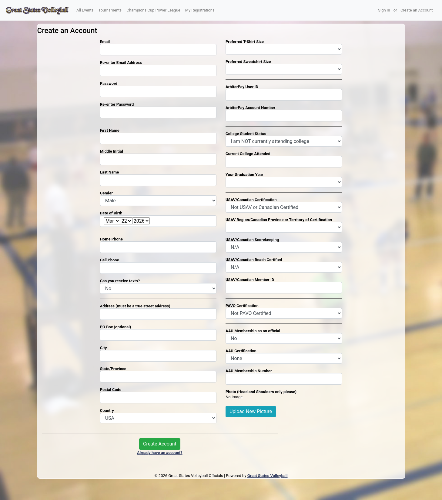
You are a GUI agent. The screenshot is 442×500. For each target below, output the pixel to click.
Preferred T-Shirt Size (245, 41)
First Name (109, 130)
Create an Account (416, 10)
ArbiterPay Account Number (250, 107)
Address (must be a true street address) (135, 306)
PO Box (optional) (115, 327)
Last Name (109, 172)
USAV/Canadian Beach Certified (254, 259)
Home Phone (111, 239)
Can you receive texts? (120, 281)
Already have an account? (159, 452)
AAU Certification (241, 351)
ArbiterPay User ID (242, 86)
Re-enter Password (117, 104)
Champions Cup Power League (153, 10)
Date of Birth (111, 213)
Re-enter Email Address (121, 62)
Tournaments (110, 10)
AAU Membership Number (249, 371)
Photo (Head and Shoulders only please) (261, 391)
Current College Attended (248, 153)
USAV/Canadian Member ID (250, 279)
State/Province (113, 368)
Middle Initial (111, 151)
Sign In (384, 10)
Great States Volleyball (267, 475)
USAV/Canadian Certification (251, 199)
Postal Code (111, 389)
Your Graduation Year (244, 174)
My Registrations (200, 10)
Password (108, 83)
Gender (106, 193)
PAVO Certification (242, 305)
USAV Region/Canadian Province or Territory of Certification (279, 219)
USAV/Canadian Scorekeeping (252, 239)
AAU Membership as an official (253, 331)
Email (105, 41)
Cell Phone (109, 260)
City (103, 348)
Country (107, 410)
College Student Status (246, 133)
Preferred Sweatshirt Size (248, 61)
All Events (85, 10)
